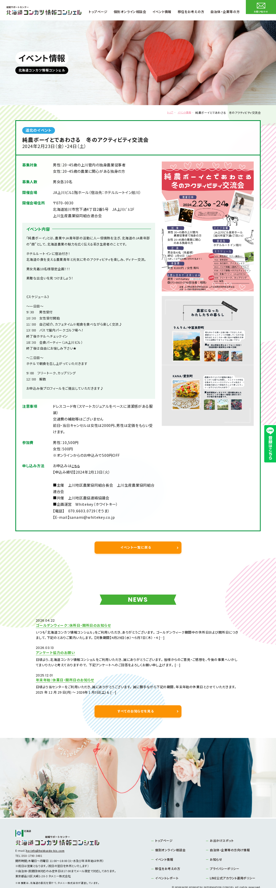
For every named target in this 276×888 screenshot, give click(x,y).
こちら (76, 465)
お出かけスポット (221, 826)
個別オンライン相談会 (168, 835)
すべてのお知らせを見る (135, 697)
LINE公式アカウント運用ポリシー (230, 862)
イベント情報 (181, 112)
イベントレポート (165, 862)
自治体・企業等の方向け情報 (228, 835)
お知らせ (215, 844)
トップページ (163, 826)
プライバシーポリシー (223, 853)
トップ (163, 112)
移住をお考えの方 (166, 853)
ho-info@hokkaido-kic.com (46, 836)
